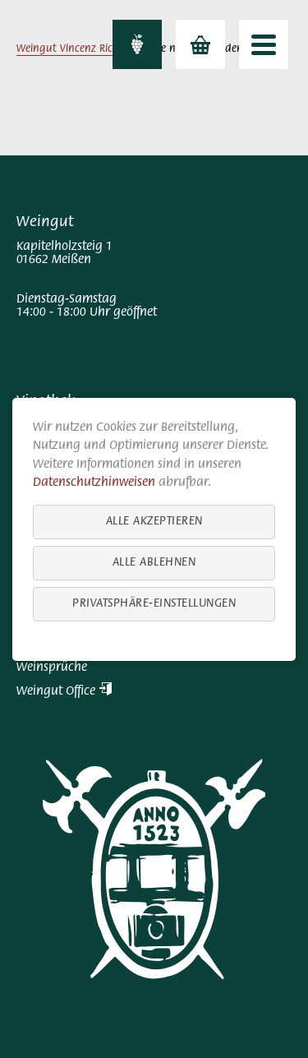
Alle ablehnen (154, 562)
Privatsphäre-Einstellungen (154, 603)
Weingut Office (64, 691)
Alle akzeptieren (154, 521)
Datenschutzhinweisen (94, 482)
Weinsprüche (51, 667)
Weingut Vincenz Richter (74, 49)
